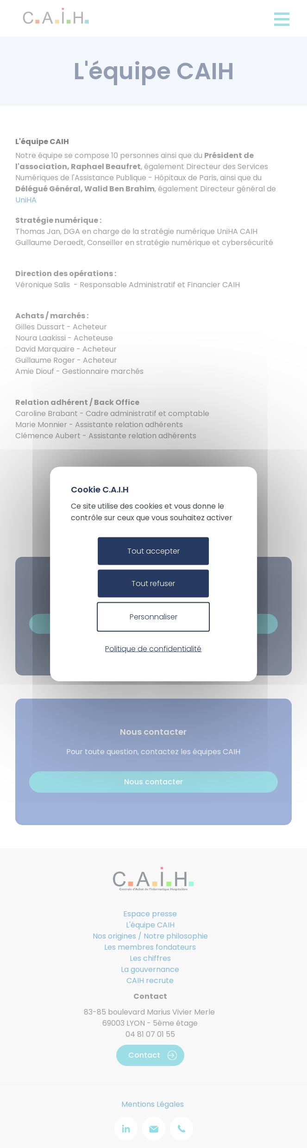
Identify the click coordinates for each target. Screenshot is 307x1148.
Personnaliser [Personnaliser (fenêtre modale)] (153, 617)
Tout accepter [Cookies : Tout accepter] (153, 551)
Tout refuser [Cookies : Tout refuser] (153, 583)
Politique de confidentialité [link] (153, 648)
